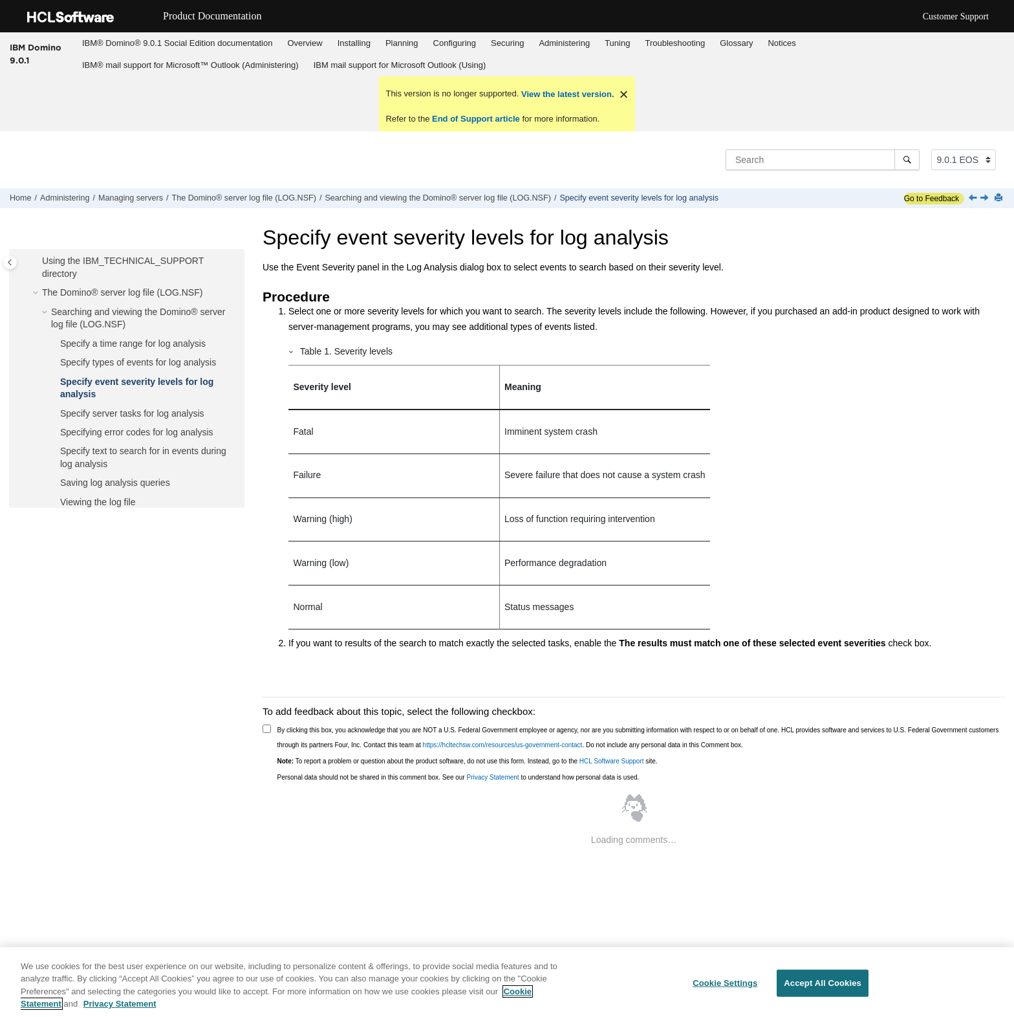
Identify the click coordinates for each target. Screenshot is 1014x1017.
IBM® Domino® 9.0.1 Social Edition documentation (177, 43)
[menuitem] (176, 43)
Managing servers (130, 197)
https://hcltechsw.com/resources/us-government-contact (503, 745)
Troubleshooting (675, 43)
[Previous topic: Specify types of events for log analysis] (973, 198)
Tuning (617, 43)
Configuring (455, 43)
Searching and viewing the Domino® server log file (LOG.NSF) (437, 197)
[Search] (907, 159)
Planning (401, 43)
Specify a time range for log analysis (133, 343)
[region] (507, 982)
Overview (304, 43)
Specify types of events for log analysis (138, 362)
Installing (354, 43)
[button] (37, 261)
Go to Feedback (931, 198)
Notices (781, 43)
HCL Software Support (611, 761)
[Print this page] (999, 198)
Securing (507, 43)
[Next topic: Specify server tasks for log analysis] (985, 198)
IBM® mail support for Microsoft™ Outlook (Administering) (190, 65)
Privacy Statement (492, 777)
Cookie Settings (725, 983)
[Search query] (823, 159)
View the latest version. (566, 94)
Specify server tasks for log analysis (132, 413)
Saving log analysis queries (115, 482)
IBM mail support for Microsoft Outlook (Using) (400, 65)
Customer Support (956, 16)
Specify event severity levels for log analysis (638, 197)
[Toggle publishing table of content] (10, 262)
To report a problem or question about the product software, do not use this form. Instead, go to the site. (467, 761)
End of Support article (475, 119)
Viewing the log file (97, 502)
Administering (564, 43)
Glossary (736, 43)
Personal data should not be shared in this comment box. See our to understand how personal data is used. (458, 777)
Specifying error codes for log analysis (136, 432)
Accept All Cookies (822, 983)
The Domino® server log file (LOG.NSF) (244, 197)
